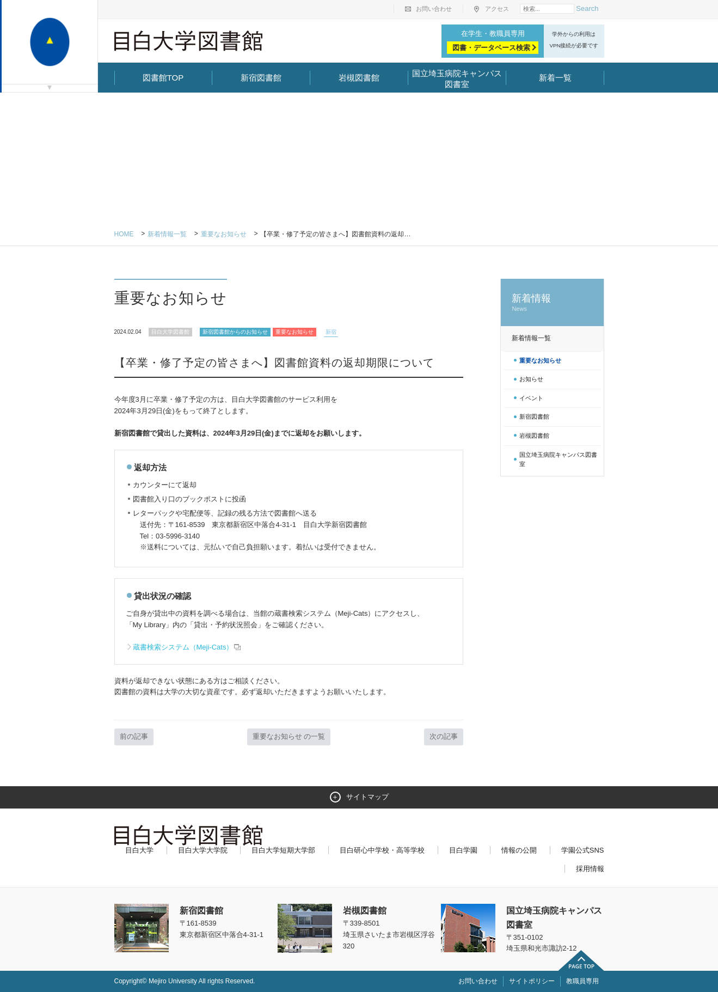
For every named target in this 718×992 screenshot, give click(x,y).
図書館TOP (163, 77)
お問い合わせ (434, 8)
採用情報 (590, 869)
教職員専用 (582, 981)
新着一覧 (555, 77)
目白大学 (139, 850)
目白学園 (463, 850)
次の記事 (443, 736)
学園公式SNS (582, 850)
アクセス (497, 8)
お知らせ (531, 379)
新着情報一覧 (167, 234)
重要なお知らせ (224, 234)
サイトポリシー (532, 981)
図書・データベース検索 (491, 48)
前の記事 (134, 736)
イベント (531, 398)
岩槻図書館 (359, 77)
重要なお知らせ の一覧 (289, 736)
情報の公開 (519, 850)
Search (587, 8)
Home (124, 234)
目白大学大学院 (203, 850)
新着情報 (552, 303)
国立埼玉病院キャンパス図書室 (457, 79)
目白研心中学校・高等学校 (382, 850)
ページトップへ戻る (581, 960)
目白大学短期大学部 (283, 850)
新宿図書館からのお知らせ (235, 332)
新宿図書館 (261, 77)
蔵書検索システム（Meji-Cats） (187, 647)
